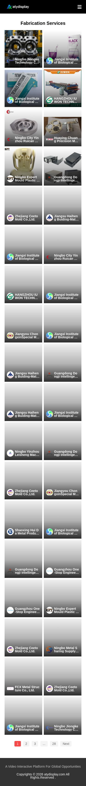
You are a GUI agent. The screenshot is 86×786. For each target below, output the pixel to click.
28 (54, 744)
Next (66, 744)
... (44, 744)
